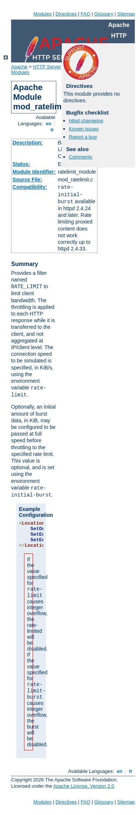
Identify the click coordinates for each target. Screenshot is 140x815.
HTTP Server (47, 66)
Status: (21, 164)
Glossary (103, 14)
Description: (28, 143)
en (48, 123)
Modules (42, 14)
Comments (80, 157)
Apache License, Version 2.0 (83, 786)
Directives (66, 14)
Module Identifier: (34, 172)
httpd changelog (86, 120)
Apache (19, 66)
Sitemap (126, 14)
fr (52, 130)
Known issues (84, 129)
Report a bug (83, 137)
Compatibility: (30, 187)
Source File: (27, 180)
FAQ (85, 14)
